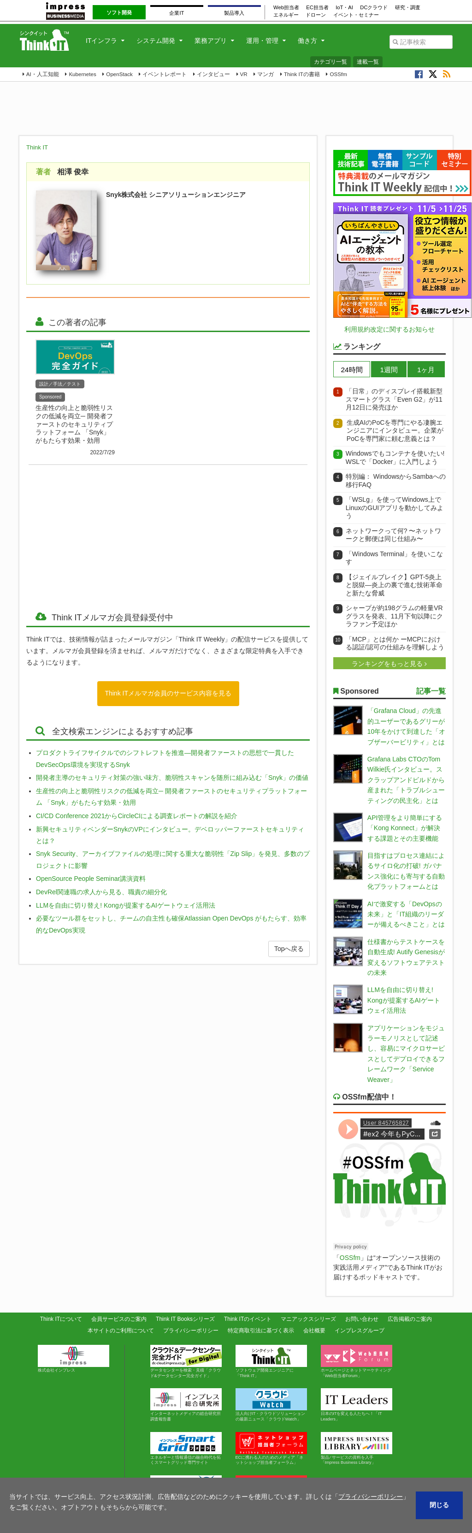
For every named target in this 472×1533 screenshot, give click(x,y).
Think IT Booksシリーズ (185, 1319)
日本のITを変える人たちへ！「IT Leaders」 (356, 1404)
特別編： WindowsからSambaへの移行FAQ (396, 480)
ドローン (316, 15)
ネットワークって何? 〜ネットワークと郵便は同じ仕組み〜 (394, 535)
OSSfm (338, 74)
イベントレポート (164, 74)
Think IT (37, 147)
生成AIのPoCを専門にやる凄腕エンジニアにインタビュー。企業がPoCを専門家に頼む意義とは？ (395, 430)
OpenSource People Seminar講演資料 (91, 878)
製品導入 (234, 13)
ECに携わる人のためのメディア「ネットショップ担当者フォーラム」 (271, 1448)
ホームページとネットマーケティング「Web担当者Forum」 (356, 1361)
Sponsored (50, 396)
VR (244, 74)
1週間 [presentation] (389, 370)
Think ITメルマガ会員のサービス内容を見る (168, 693)
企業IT (176, 13)
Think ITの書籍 (302, 74)
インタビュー (213, 74)
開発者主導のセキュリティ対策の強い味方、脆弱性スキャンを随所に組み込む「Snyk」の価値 (172, 777)
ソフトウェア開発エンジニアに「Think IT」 (271, 1361)
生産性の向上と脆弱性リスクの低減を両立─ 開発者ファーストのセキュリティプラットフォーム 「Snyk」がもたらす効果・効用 (74, 424)
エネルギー (286, 15)
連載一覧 (368, 62)
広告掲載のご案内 (410, 1319)
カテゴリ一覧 (330, 62)
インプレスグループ (359, 1330)
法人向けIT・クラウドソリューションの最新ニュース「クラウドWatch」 (271, 1404)
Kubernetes (82, 74)
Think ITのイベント (247, 1319)
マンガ (265, 74)
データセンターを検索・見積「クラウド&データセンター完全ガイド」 (186, 1361)
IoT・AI (344, 7)
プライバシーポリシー (190, 1330)
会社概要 (314, 1330)
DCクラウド (374, 7)
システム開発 (155, 40)
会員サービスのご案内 (119, 1319)
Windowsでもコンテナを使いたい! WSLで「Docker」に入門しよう (395, 457)
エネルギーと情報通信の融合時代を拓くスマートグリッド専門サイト (186, 1448)
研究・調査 (407, 7)
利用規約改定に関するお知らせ (389, 329)
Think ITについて (61, 1319)
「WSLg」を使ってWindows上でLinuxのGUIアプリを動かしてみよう (394, 507)
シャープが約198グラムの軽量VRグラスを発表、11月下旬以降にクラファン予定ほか (394, 616)
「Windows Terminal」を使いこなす (394, 558)
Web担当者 (286, 7)
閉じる (439, 1505)
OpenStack (119, 74)
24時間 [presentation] (352, 370)
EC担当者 (317, 7)
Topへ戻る (289, 948)
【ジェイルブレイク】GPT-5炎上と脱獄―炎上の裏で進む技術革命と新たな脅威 (394, 585)
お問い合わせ (361, 1319)
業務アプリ (211, 40)
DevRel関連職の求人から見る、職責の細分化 (101, 892)
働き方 (307, 40)
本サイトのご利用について (121, 1330)
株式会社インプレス (73, 1359)
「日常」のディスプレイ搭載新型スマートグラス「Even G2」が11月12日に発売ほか (394, 399)
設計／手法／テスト (60, 383)
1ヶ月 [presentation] (426, 370)
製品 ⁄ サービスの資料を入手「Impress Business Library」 (356, 1448)
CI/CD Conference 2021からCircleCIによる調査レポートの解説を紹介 (136, 816)
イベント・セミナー (356, 15)
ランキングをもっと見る (388, 663)
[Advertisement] (99, 531)
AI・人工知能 (42, 74)
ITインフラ (101, 40)
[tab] (352, 369)
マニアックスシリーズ (308, 1319)
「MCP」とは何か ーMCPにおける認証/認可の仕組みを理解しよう (395, 643)
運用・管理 (262, 40)
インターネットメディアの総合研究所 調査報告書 (187, 1404)
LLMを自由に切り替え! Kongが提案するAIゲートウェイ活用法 (125, 905)
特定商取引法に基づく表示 (261, 1330)
